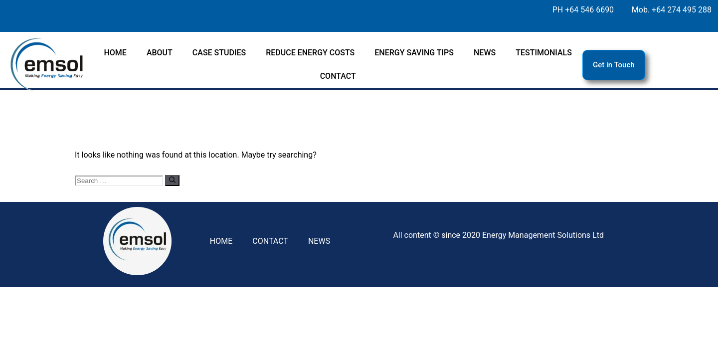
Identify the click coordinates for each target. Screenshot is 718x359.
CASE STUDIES (219, 52)
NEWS (485, 52)
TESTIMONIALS (544, 52)
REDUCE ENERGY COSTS (310, 52)
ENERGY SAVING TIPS (414, 52)
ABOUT (160, 52)
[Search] (172, 180)
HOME (115, 52)
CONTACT (338, 76)
